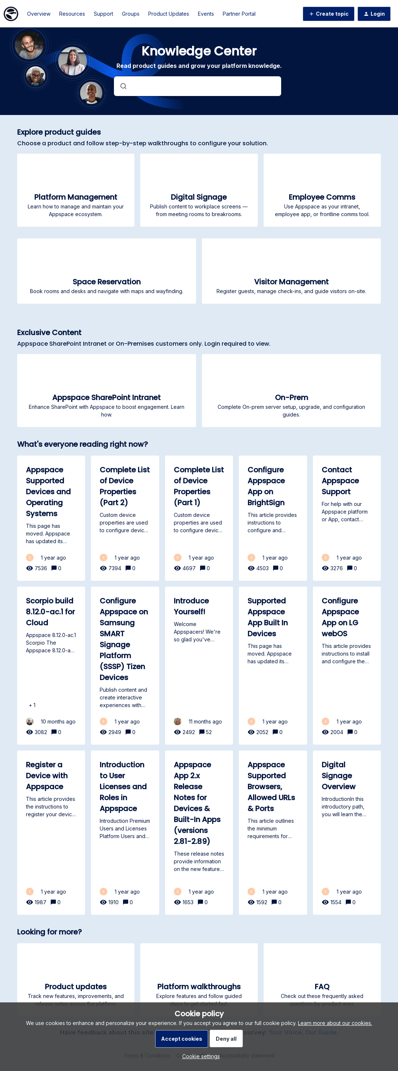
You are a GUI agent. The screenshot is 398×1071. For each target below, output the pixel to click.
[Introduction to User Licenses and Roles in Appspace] (125, 833)
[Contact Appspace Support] (347, 518)
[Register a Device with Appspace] (51, 833)
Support (103, 14)
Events (206, 14)
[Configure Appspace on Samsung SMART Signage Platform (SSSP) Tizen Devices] (125, 666)
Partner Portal (239, 14)
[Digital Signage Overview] (347, 833)
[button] (199, 1056)
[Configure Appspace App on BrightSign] (273, 518)
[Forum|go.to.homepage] (11, 14)
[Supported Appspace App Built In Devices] (273, 666)
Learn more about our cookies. (335, 1023)
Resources (72, 14)
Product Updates (168, 14)
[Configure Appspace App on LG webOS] (347, 666)
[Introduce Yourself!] (199, 666)
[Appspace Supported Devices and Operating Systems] (51, 518)
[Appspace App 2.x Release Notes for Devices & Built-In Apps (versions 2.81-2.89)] (199, 833)
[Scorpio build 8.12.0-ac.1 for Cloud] (51, 666)
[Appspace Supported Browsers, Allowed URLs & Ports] (273, 833)
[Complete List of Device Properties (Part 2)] (125, 518)
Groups (130, 14)
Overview (38, 14)
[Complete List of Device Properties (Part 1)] (199, 518)
